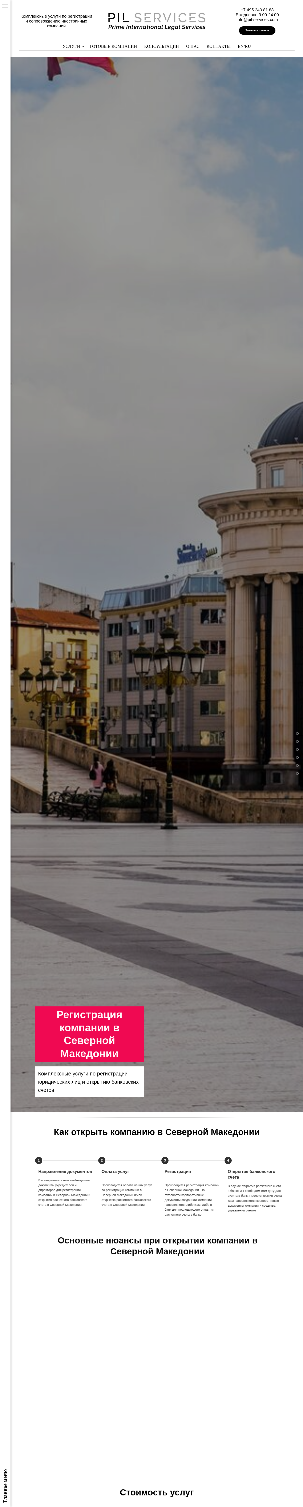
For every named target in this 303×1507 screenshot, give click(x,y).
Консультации (161, 46)
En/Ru (244, 46)
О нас (192, 46)
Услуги (71, 46)
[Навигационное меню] (5, 6)
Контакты (219, 46)
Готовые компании (113, 46)
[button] (257, 30)
